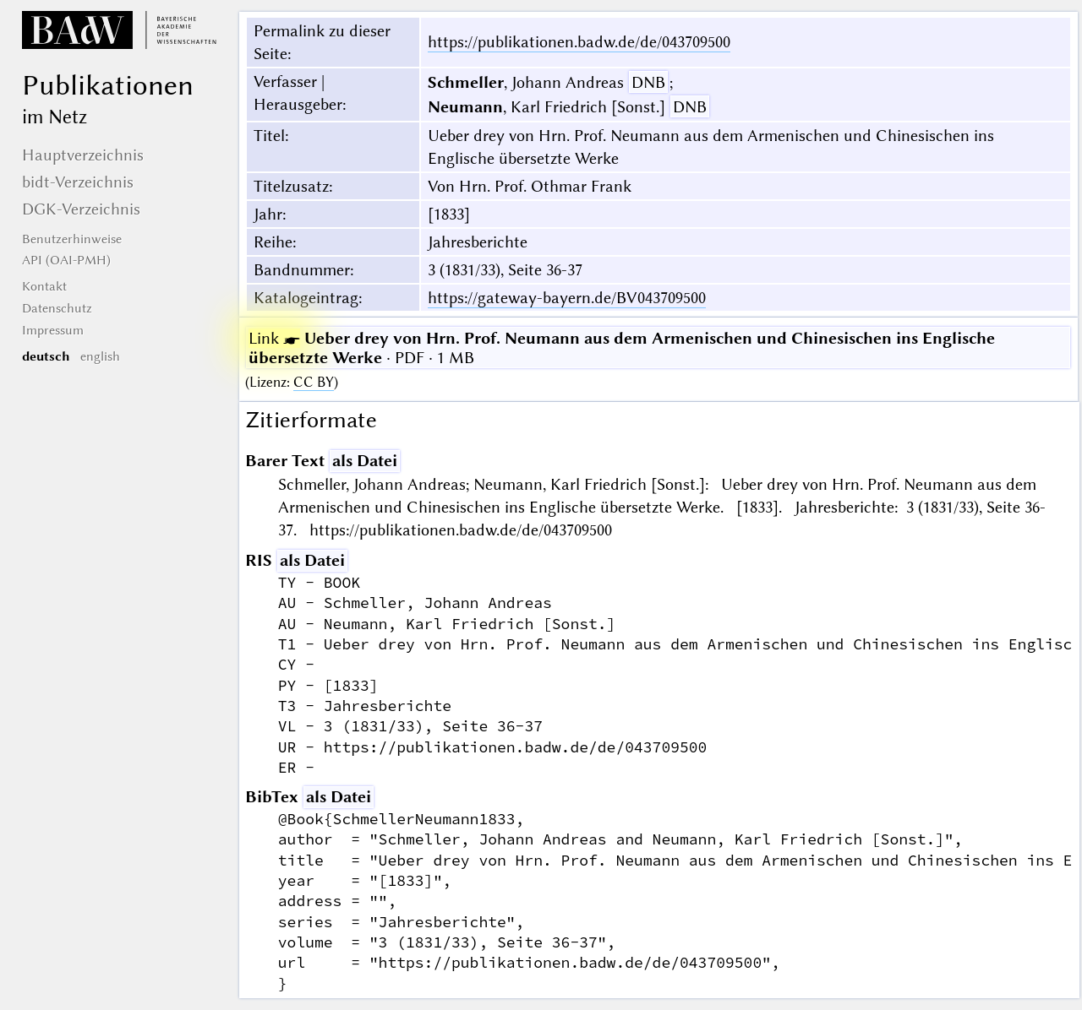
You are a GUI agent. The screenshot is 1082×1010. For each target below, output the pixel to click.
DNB (648, 82)
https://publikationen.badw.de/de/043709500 (579, 42)
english (100, 356)
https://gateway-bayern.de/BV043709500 (567, 297)
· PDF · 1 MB (622, 348)
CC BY (313, 382)
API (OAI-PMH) (66, 260)
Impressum (53, 330)
